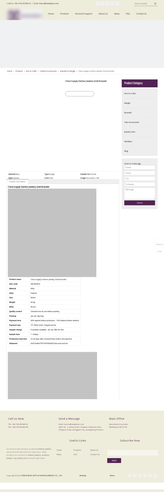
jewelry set (22, 458)
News (59, 454)
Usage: (83, 178)
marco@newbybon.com (49, 3)
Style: (10, 178)
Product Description (17, 181)
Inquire (79, 93)
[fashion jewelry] (144, 3)
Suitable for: (85, 174)
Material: (12, 174)
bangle (9, 458)
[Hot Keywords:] (155, 3)
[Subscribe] (114, 460)
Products (77, 450)
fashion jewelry (44, 449)
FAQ (75, 454)
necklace (45, 455)
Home (59, 450)
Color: (46, 178)
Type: (46, 174)
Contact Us (95, 454)
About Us (94, 450)
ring (15, 458)
